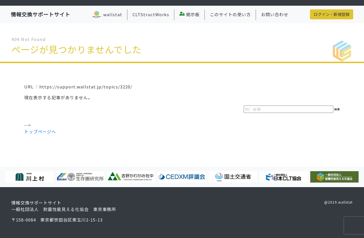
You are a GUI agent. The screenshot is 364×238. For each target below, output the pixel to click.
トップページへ (40, 131)
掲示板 (189, 14)
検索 (337, 109)
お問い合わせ (274, 14)
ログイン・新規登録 (331, 14)
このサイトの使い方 (230, 14)
